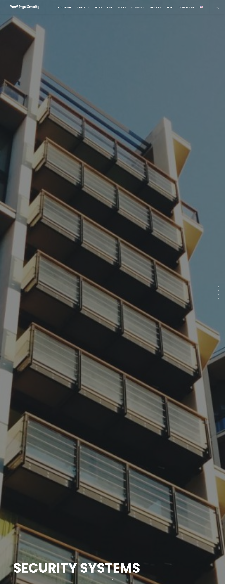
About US (83, 7)
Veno (169, 7)
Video (98, 7)
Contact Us (186, 7)
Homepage (64, 7)
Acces (122, 7)
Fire (109, 7)
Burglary (137, 7)
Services (155, 7)
